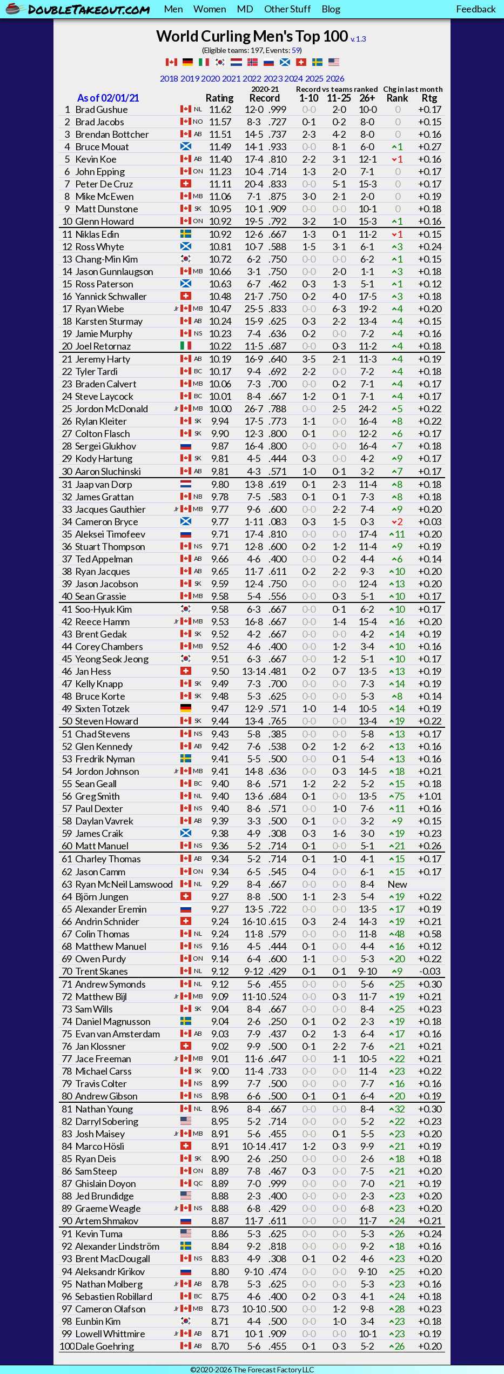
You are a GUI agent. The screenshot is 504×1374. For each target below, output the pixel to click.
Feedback (476, 9)
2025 (314, 78)
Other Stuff (287, 9)
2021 (231, 78)
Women (209, 9)
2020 (210, 78)
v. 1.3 (358, 38)
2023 (273, 78)
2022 (252, 78)
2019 (189, 78)
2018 (169, 78)
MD (245, 9)
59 (296, 50)
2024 (293, 78)
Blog (330, 9)
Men (173, 9)
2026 (335, 78)
